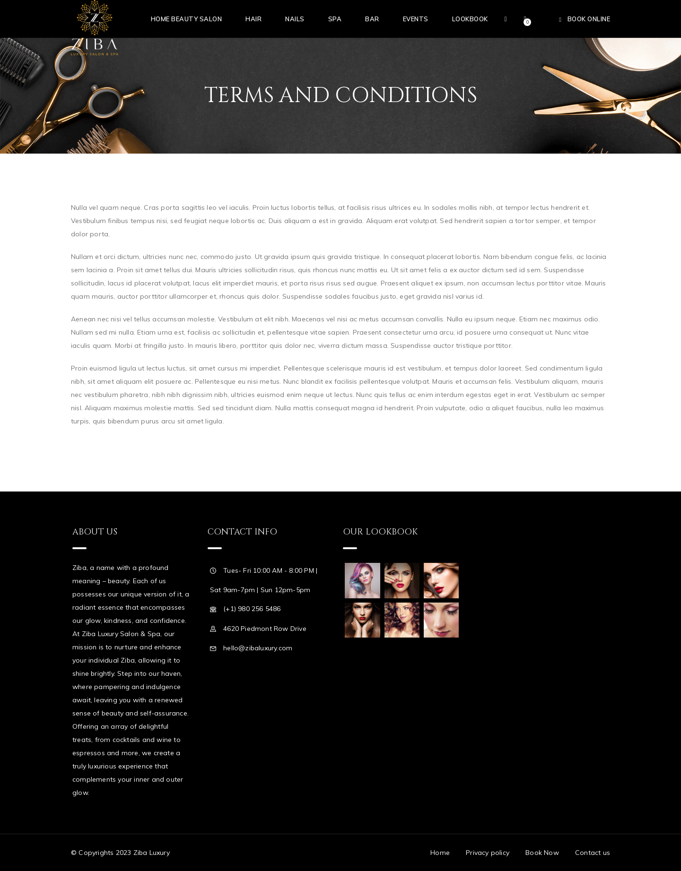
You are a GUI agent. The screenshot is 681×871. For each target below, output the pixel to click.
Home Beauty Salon (186, 19)
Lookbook (470, 19)
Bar (372, 19)
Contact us (592, 852)
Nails (295, 19)
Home (440, 852)
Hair (253, 19)
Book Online (589, 19)
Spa (335, 19)
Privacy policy (487, 852)
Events (415, 19)
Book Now (542, 852)
